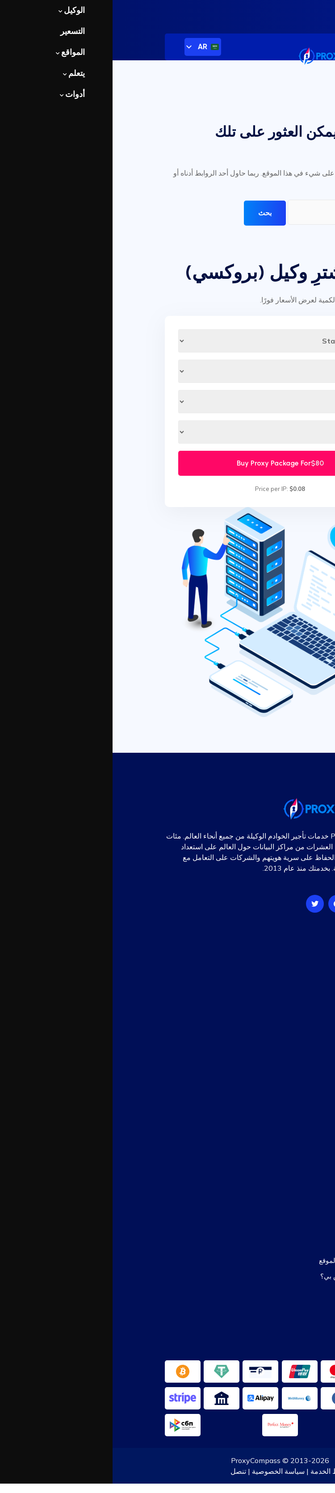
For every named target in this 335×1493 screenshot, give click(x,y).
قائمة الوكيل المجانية (253, 1245)
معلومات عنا (264, 1471)
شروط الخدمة (219, 1471)
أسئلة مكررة (265, 1100)
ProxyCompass (143, 1460)
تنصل (126, 1471)
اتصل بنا (271, 1177)
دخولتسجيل (266, 1192)
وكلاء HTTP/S (262, 986)
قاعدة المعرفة (263, 1085)
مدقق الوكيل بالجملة (254, 1291)
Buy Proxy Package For (167, 463)
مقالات (273, 1115)
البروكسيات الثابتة (257, 1001)
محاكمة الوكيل (262, 1032)
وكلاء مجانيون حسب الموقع (244, 1260)
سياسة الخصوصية (165, 1471)
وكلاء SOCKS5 (262, 970)
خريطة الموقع (263, 1146)
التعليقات (270, 1131)
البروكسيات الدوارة (256, 1017)
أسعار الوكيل (265, 955)
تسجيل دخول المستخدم (293, 12)
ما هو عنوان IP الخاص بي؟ (245, 1276)
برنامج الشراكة (262, 1161)
